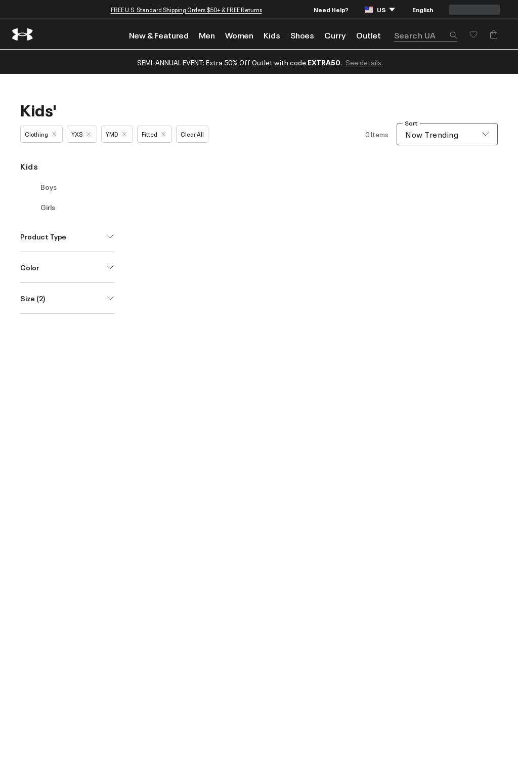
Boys (48, 186)
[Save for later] (473, 34)
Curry (335, 34)
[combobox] (447, 134)
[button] (453, 36)
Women (239, 34)
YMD (116, 134)
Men (207, 34)
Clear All (192, 134)
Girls (47, 207)
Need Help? (331, 9)
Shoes (302, 34)
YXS (81, 134)
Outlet (368, 34)
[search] (425, 35)
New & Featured (159, 34)
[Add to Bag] (494, 34)
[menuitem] (159, 34)
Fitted (153, 134)
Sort (411, 123)
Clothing (40, 134)
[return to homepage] (22, 34)
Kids (272, 34)
